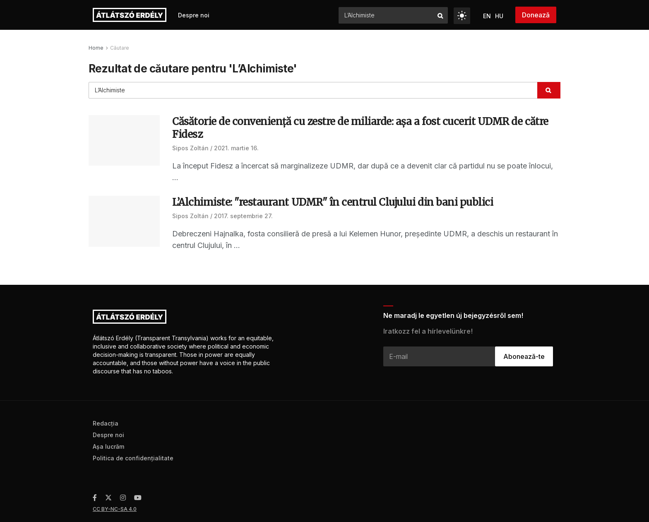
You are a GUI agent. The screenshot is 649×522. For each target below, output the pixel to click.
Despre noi (193, 15)
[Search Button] (440, 15)
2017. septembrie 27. (243, 215)
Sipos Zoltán (190, 148)
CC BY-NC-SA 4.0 (115, 509)
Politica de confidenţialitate (133, 458)
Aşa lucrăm (108, 446)
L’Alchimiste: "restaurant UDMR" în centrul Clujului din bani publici (332, 202)
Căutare (119, 48)
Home (96, 48)
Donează (536, 15)
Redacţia (105, 423)
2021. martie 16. (236, 148)
